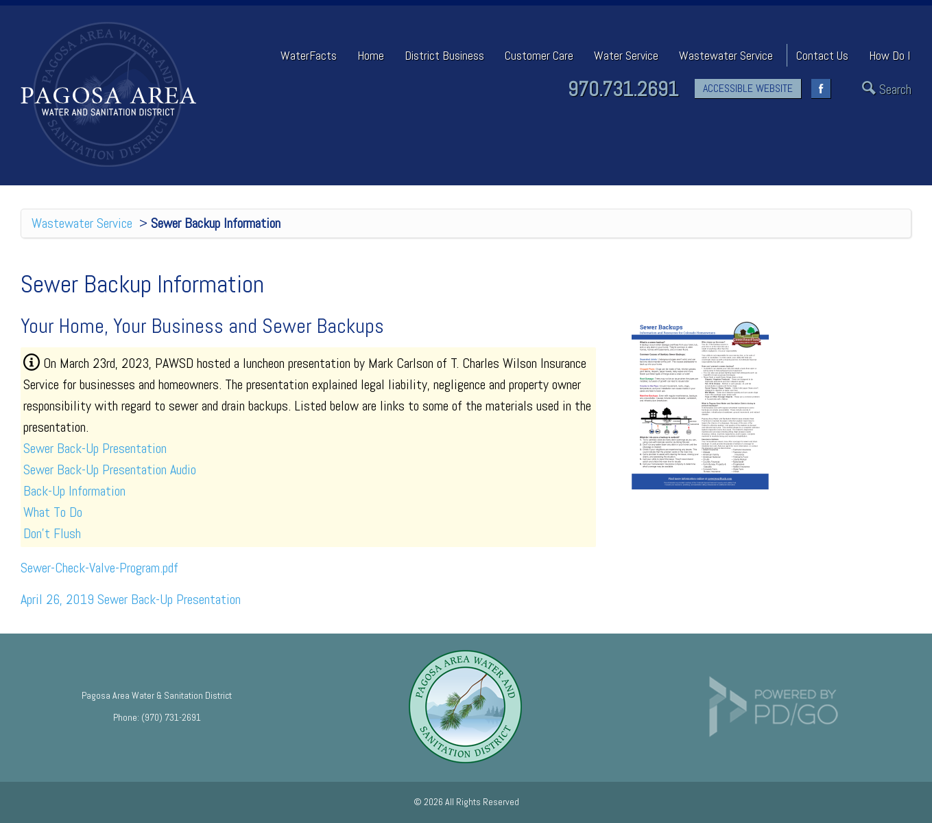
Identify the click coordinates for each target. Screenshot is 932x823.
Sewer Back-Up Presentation (95, 448)
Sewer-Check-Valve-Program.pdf (99, 568)
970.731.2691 (623, 89)
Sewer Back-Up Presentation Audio (109, 469)
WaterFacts (308, 55)
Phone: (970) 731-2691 (157, 717)
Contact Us (822, 55)
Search (895, 89)
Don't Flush (52, 533)
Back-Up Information (74, 491)
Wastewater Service (82, 223)
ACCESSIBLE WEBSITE (748, 88)
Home (370, 55)
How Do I (889, 55)
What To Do (52, 512)
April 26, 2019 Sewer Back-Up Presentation (131, 599)
